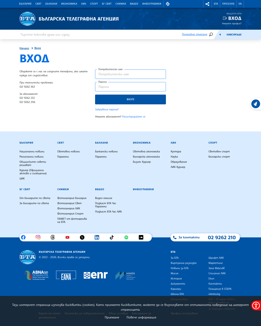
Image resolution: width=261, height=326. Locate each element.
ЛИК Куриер (178, 167)
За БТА (174, 257)
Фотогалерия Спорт (70, 213)
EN (240, 3)
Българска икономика (146, 156)
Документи (178, 283)
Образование (179, 161)
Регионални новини (31, 156)
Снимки (121, 3)
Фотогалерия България (72, 198)
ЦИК (22, 178)
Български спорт (219, 156)
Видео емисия (103, 198)
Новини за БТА (180, 268)
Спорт (94, 3)
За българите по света (34, 203)
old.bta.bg (214, 294)
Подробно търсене (194, 34)
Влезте (130, 99)
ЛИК (83, 3)
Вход (235, 18)
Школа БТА (177, 294)
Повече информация (141, 317)
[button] (168, 4)
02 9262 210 (222, 237)
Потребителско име (110, 69)
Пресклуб (228, 3)
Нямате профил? (232, 23)
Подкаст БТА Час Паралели (105, 205)
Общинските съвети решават (32, 163)
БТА (216, 3)
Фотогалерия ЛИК (68, 208)
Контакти (215, 283)
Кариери (176, 289)
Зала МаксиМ (216, 268)
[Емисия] (220, 34)
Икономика (69, 3)
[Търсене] (210, 34)
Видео (134, 3)
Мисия (174, 273)
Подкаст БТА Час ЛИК (108, 211)
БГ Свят (107, 3)
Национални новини (31, 151)
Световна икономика (146, 151)
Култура (176, 151)
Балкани (51, 3)
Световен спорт (219, 151)
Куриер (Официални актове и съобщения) (33, 172)
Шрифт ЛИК (216, 257)
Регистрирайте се (133, 116)
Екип (211, 278)
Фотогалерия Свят (69, 203)
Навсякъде (234, 34)
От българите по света (34, 198)
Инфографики (151, 3)
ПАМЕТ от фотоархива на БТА (72, 220)
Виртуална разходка (184, 263)
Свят (38, 3)
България (25, 3)
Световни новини (68, 151)
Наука (174, 156)
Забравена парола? (107, 109)
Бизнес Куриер (142, 161)
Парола (102, 81)
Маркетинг (215, 263)
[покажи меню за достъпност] (256, 305)
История (176, 278)
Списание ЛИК (217, 273)
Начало (24, 48)
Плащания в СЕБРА (219, 289)
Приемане (112, 317)
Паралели (63, 156)
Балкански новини (106, 151)
